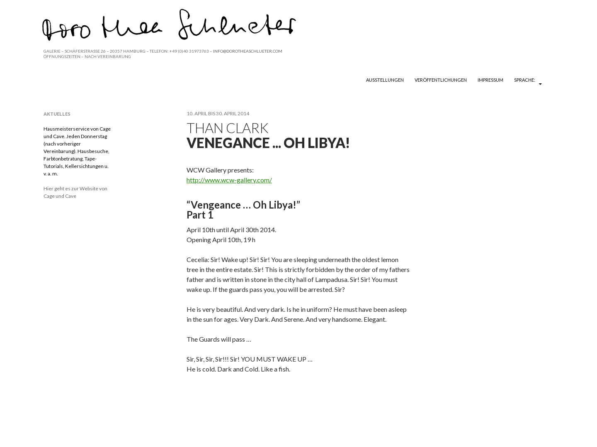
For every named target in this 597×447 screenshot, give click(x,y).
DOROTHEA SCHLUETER (92, 79)
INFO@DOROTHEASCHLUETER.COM (247, 51)
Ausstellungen (385, 80)
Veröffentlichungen (441, 80)
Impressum (490, 80)
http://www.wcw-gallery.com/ (229, 180)
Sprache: (525, 80)
